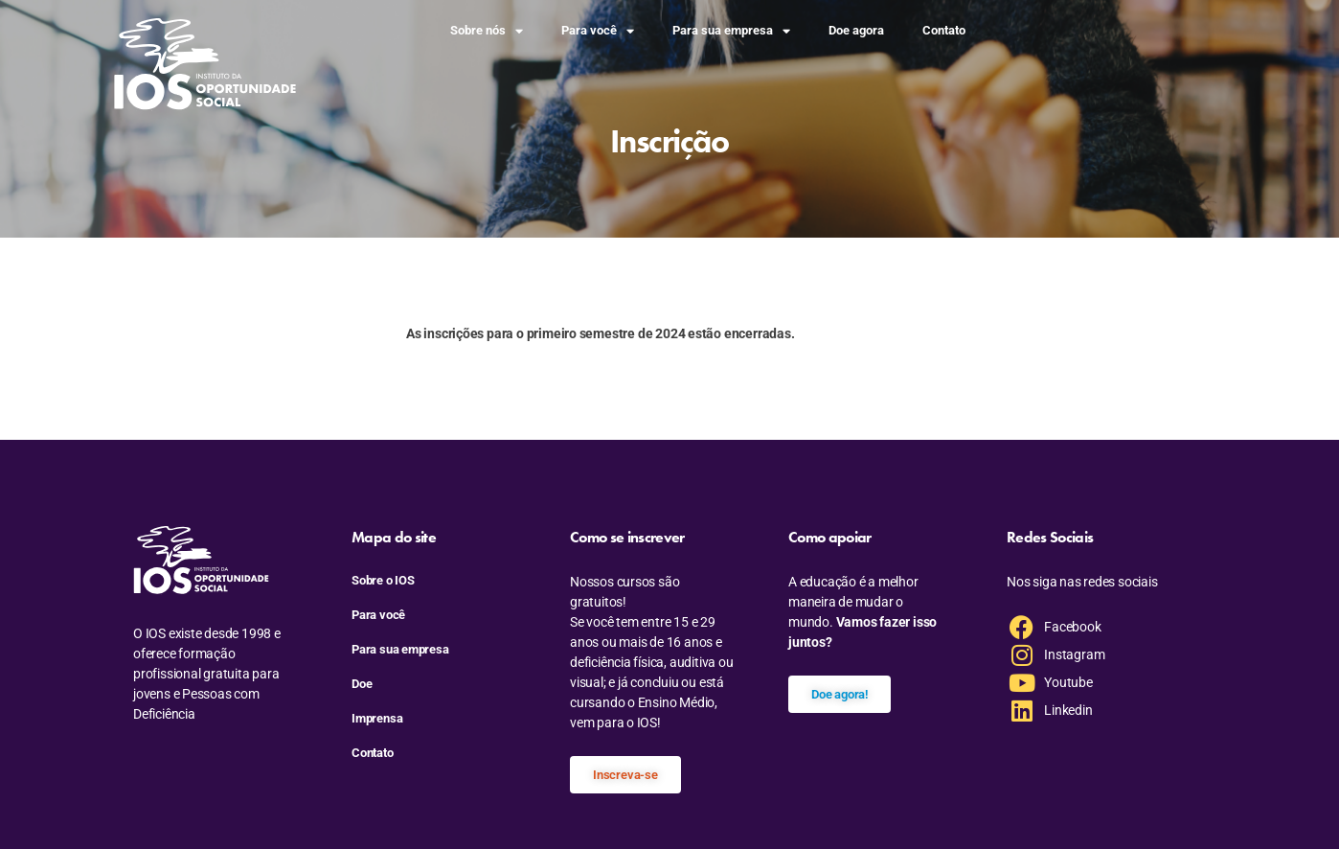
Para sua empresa (731, 31)
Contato (943, 30)
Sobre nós (486, 31)
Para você (597, 31)
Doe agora (856, 30)
